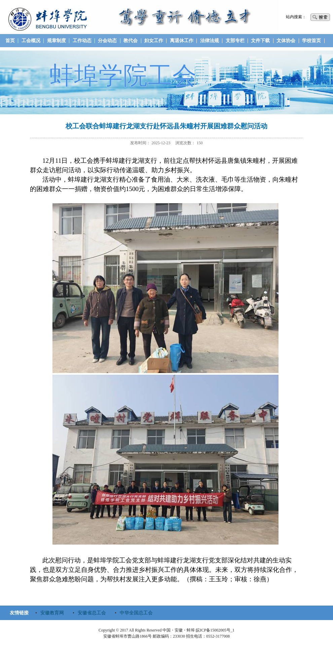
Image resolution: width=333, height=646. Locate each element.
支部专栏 (235, 40)
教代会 (130, 40)
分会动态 (107, 40)
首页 (10, 40)
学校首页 (311, 40)
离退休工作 (181, 40)
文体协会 (285, 40)
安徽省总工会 (92, 612)
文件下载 (260, 40)
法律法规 (209, 40)
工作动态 (82, 40)
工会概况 (31, 40)
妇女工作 (153, 40)
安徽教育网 (52, 612)
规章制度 (56, 40)
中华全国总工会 (136, 612)
